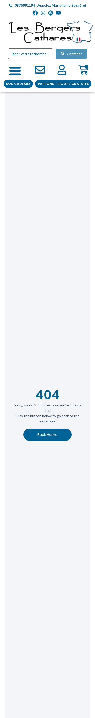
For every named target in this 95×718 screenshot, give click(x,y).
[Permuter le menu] (15, 70)
